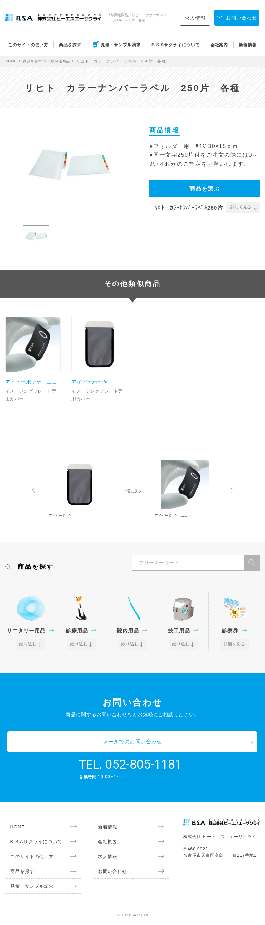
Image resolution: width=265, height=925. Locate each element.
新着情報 (248, 44)
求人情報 (195, 18)
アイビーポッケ (96, 375)
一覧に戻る (132, 494)
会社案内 (219, 44)
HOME (12, 61)
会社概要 (102, 845)
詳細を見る (234, 669)
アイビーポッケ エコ (33, 378)
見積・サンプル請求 (121, 44)
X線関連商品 (64, 61)
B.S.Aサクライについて (175, 44)
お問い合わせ (106, 875)
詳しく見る (240, 207)
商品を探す (70, 44)
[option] (69, 173)
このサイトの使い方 (28, 44)
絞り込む (28, 669)
